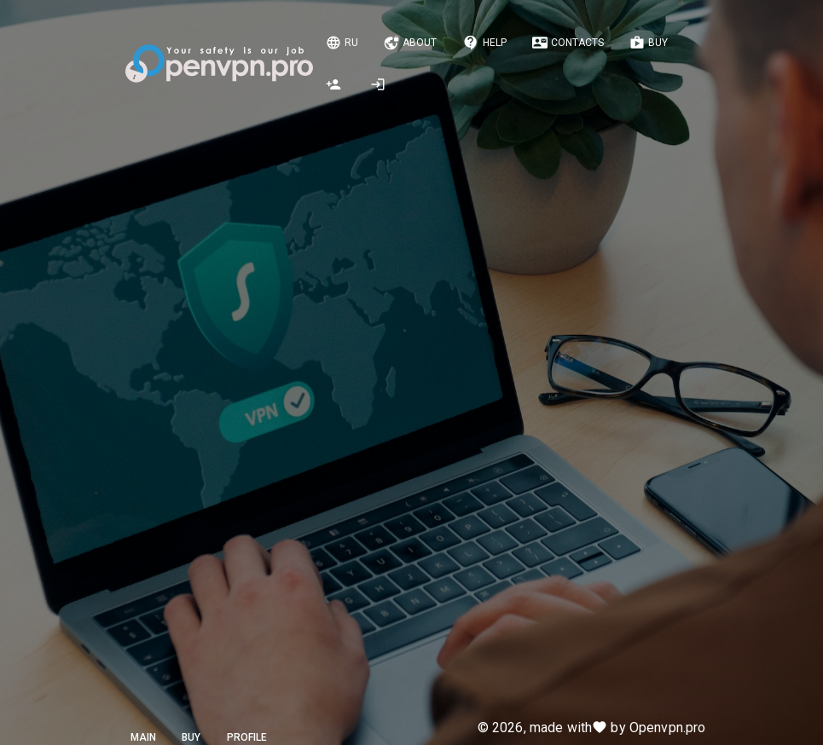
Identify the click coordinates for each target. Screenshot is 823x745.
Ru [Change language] (342, 42)
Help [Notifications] (484, 42)
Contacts (568, 42)
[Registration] (335, 84)
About (410, 42)
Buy (649, 42)
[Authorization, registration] (379, 84)
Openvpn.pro (667, 727)
